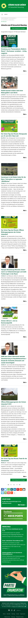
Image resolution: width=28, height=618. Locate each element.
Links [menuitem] (18, 610)
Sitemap (13, 614)
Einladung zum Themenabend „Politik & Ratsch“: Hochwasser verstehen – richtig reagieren (14, 51)
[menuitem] (4, 613)
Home (4, 614)
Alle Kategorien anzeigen (18, 28)
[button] (2, 489)
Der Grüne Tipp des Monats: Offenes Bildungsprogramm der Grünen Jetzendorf (12, 232)
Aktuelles (3, 21)
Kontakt (8, 614)
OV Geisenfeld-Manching (7, 20)
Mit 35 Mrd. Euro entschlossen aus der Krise (12, 529)
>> (19, 485)
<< (8, 485)
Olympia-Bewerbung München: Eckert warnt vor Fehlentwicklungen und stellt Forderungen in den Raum (13, 272)
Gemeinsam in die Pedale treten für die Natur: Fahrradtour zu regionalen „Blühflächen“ (13, 179)
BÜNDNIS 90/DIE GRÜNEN (17, 5)
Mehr (24, 71)
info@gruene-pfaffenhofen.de (18, 606)
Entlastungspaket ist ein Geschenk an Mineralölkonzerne (12, 553)
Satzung (13, 616)
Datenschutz (7, 616)
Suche (17, 614)
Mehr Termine (21, 505)
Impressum (22, 614)
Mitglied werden (20, 616)
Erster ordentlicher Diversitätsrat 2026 (12, 540)
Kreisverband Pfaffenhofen (8, 18)
